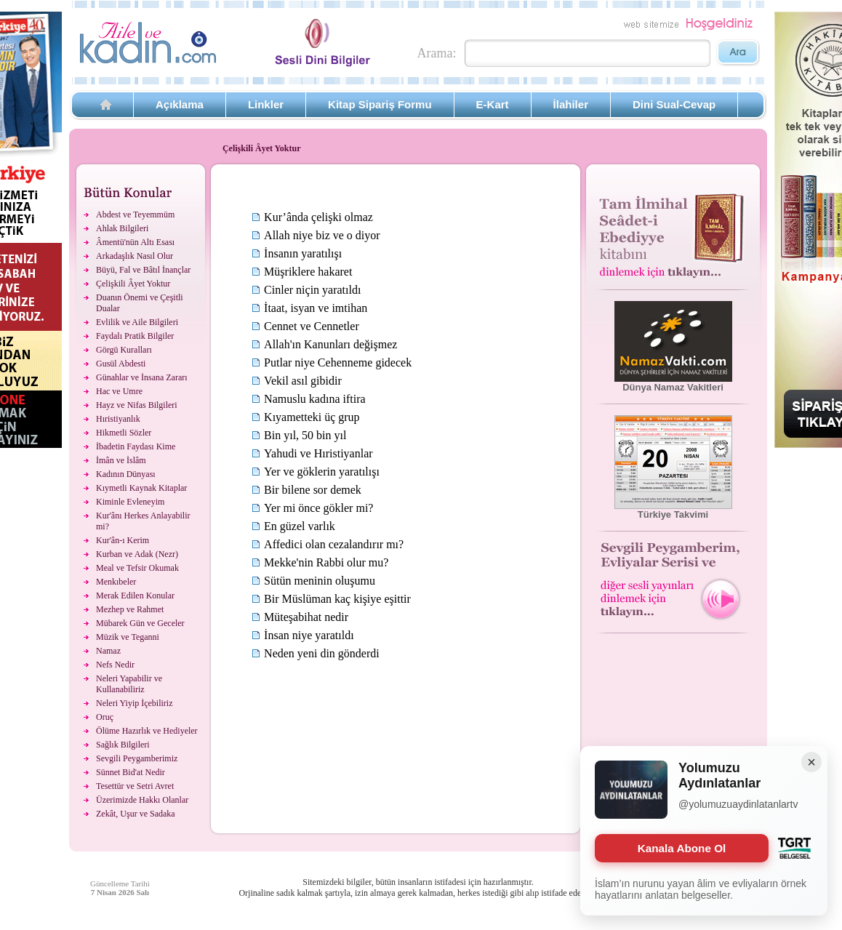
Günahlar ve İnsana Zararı (142, 377)
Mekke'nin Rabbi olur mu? (326, 562)
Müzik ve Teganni (127, 637)
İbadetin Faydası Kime (135, 446)
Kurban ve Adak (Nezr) (137, 554)
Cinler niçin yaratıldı (312, 290)
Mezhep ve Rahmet (130, 609)
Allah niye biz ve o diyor (322, 235)
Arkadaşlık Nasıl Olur (134, 256)
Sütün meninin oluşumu (319, 580)
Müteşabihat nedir (306, 617)
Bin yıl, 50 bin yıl (305, 435)
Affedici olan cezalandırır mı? (334, 544)
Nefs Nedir (115, 665)
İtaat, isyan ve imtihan (315, 308)
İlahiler (570, 104)
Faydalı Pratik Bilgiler (135, 336)
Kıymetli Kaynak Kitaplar (141, 488)
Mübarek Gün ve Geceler (140, 623)
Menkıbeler (116, 582)
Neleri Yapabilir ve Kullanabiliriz (129, 683)
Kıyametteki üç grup (312, 417)
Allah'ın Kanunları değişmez (330, 344)
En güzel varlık (299, 526)
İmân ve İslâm (121, 460)
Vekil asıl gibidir (303, 380)
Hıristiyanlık (118, 419)
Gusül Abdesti (120, 363)
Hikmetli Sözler (123, 433)
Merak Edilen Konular (135, 595)
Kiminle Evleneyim (130, 502)
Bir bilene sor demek (312, 490)
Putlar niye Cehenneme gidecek (338, 362)
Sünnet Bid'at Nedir (130, 772)
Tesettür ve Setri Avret (135, 786)
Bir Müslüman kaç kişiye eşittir (337, 599)
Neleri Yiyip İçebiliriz (134, 703)
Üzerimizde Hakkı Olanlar (142, 800)
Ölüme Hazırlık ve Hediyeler (147, 731)
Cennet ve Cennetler (311, 326)
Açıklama (180, 104)
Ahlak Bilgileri (122, 228)
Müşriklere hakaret (308, 271)
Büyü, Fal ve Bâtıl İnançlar (143, 270)
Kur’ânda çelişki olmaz (318, 217)
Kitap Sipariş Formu (380, 104)
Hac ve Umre (119, 391)
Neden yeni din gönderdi (322, 653)
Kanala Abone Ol (681, 848)
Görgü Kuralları (124, 350)
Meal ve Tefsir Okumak (137, 568)
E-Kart (492, 104)
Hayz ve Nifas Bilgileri (136, 405)
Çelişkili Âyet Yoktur (133, 283)
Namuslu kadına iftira (315, 399)
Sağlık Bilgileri (123, 744)
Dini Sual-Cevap (674, 104)
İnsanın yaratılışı (303, 253)
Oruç (104, 717)
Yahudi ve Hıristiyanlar (318, 453)
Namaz (108, 651)
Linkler (266, 104)
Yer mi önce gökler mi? (318, 508)
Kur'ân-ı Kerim (122, 540)
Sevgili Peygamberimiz (136, 758)
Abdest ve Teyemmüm (135, 214)
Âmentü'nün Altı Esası (135, 242)
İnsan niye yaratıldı (309, 635)
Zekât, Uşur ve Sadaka (135, 814)
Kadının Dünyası (126, 474)
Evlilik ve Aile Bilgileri (137, 322)
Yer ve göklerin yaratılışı (322, 471)
